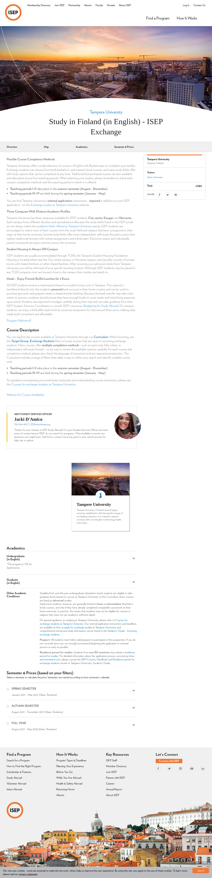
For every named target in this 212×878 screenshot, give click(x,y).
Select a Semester (154, 177)
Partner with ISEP (115, 777)
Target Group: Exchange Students (32, 341)
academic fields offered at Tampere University (64, 226)
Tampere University (106, 112)
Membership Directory (39, 5)
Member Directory (116, 766)
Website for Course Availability (25, 395)
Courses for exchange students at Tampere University (43, 384)
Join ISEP (59, 5)
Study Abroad (14, 777)
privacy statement (28, 874)
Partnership (74, 5)
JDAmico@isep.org (40, 424)
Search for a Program (18, 760)
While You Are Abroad (68, 777)
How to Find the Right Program (24, 766)
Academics (81, 146)
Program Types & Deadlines (71, 760)
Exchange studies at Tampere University (55, 205)
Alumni (88, 5)
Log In (186, 5)
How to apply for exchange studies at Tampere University (86, 627)
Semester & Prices (124, 146)
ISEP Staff (111, 760)
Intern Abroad (14, 789)
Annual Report (114, 789)
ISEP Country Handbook (94, 659)
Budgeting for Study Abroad (101, 306)
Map (46, 146)
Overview (12, 146)
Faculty (99, 5)
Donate (111, 5)
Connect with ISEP (169, 760)
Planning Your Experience (70, 766)
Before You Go (64, 772)
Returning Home (65, 789)
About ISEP (125, 5)
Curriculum (101, 337)
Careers (110, 783)
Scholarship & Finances (19, 772)
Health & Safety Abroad (69, 783)
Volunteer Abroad (16, 783)
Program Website (19, 320)
